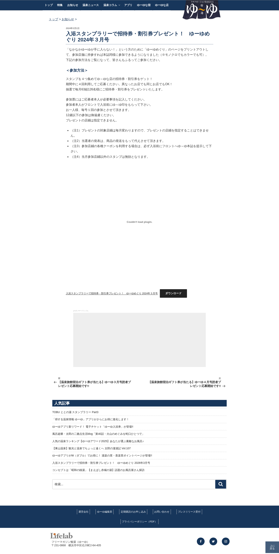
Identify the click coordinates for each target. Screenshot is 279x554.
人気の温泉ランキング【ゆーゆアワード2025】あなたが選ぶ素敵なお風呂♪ (98, 441)
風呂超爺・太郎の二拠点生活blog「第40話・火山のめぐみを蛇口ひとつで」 (98, 433)
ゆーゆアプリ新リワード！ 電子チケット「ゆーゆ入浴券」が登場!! (92, 426)
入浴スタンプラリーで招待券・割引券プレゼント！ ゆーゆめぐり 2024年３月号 (112, 293)
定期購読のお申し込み (133, 511)
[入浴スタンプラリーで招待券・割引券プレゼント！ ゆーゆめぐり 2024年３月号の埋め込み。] (139, 222)
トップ (49, 5)
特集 (60, 5)
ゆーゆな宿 (144, 5)
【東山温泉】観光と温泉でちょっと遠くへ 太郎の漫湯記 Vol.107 (91, 448)
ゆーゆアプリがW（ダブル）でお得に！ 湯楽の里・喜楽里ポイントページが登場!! (102, 455)
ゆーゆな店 (162, 5)
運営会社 (83, 511)
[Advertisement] (139, 340)
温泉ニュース (91, 5)
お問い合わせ (161, 511)
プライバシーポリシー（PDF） (139, 521)
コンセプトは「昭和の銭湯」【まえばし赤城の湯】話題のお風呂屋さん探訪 (98, 470)
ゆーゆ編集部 (104, 511)
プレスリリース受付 (189, 511)
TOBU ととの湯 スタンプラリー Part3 (75, 412)
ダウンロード (173, 293)
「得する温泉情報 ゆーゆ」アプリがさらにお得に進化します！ (90, 419)
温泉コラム (112, 5)
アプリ (128, 5)
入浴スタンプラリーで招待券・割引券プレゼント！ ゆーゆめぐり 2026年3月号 (101, 462)
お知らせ (72, 5)
